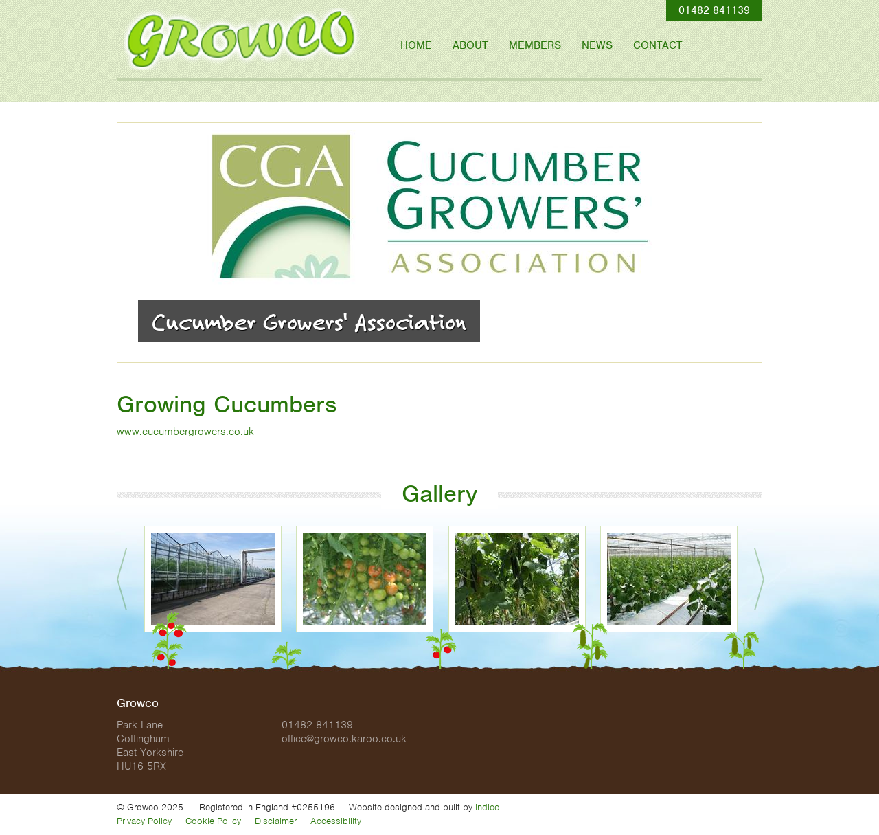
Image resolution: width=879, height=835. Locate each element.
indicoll (489, 807)
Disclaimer (276, 821)
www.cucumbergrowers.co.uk (185, 431)
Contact (658, 45)
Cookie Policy (213, 821)
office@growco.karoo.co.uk (344, 739)
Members (535, 45)
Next (759, 579)
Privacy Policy (144, 821)
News (597, 45)
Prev (122, 579)
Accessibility (335, 821)
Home (416, 45)
